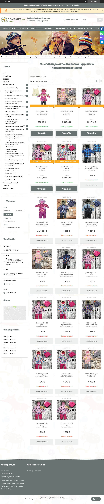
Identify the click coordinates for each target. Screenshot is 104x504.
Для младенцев (46, 28)
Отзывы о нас (5, 470)
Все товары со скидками (34, 470)
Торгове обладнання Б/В (12, 176)
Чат (96, 499)
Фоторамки (8, 173)
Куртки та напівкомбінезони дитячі (46, 57)
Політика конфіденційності (71, 499)
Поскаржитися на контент (56, 499)
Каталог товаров (8, 85)
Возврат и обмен (8, 188)
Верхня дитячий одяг (13, 57)
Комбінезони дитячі (27, 57)
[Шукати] (100, 20)
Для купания (61, 28)
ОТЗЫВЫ (6, 186)
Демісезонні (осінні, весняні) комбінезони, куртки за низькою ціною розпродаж (15, 135)
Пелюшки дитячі (10, 111)
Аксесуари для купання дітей (14, 126)
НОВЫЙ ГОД (7, 76)
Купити (41, 133)
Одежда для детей (9, 28)
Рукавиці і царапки (10, 98)
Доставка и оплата (85, 28)
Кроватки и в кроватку (28, 28)
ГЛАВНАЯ (6, 82)
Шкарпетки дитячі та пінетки (14, 95)
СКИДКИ (72, 28)
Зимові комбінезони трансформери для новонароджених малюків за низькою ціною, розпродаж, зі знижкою (14, 153)
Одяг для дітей (9, 88)
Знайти (8, 214)
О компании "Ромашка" (10, 183)
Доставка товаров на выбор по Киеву (12, 480)
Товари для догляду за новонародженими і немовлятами (12, 121)
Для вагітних (9, 179)
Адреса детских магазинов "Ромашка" (12, 486)
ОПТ (4, 73)
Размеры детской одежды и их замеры (12, 483)
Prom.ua (61, 497)
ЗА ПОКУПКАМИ (73, 5)
